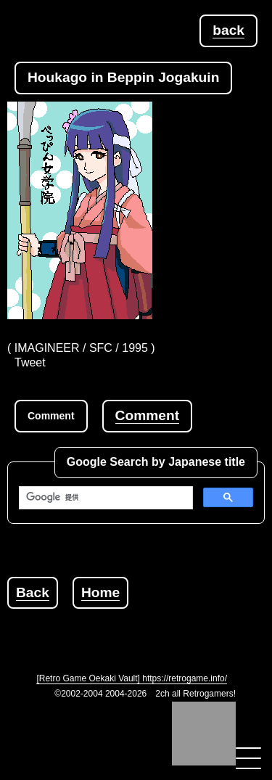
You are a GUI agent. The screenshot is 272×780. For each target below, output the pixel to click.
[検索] (104, 497)
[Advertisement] (139, 627)
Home (100, 592)
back (228, 30)
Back (32, 592)
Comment (147, 415)
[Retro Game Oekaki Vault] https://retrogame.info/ (131, 678)
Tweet (30, 362)
